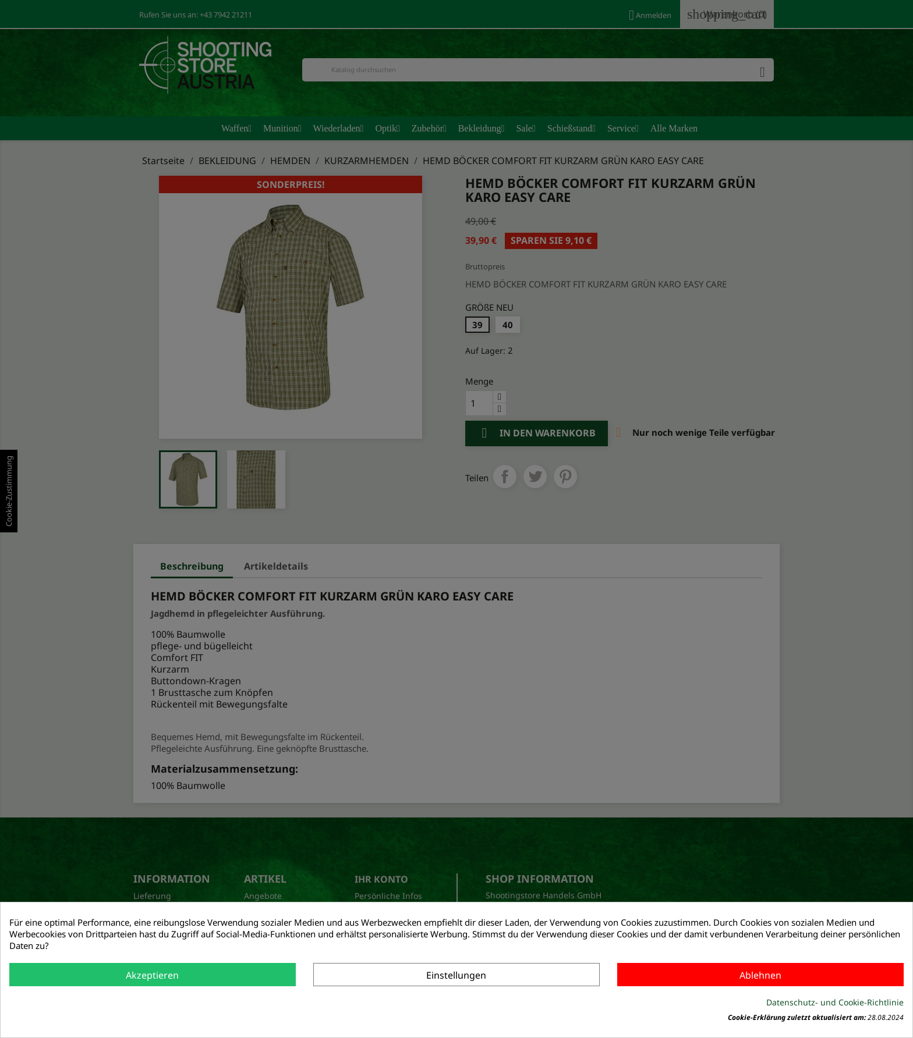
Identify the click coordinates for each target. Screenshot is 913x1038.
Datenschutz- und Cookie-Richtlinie (835, 1002)
